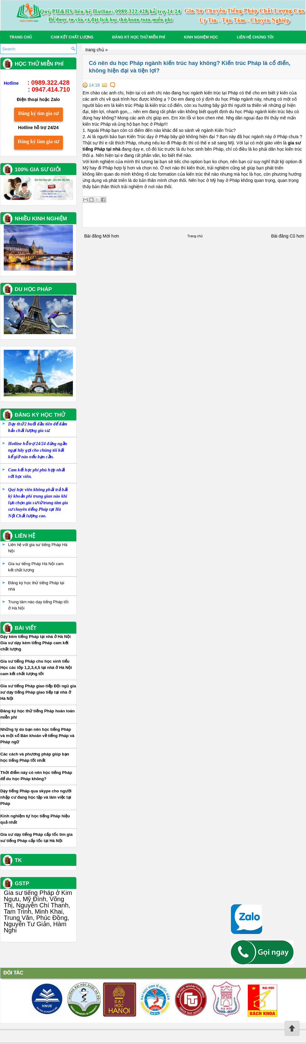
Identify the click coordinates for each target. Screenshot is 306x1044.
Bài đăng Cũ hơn (287, 235)
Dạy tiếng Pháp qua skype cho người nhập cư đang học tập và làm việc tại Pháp (35, 797)
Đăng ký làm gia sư (38, 141)
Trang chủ (20, 37)
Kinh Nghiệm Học (201, 37)
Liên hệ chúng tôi (255, 37)
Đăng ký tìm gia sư (38, 113)
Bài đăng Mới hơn (101, 235)
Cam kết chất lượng (72, 37)
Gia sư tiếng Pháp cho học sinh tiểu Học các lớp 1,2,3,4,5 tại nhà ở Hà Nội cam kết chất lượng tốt (36, 667)
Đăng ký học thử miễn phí (138, 37)
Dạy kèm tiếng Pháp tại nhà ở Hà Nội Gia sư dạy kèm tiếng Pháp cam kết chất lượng (35, 642)
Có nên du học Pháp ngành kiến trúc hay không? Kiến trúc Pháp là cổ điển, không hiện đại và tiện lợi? (189, 67)
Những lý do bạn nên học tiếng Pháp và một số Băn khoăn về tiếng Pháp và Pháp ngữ (37, 735)
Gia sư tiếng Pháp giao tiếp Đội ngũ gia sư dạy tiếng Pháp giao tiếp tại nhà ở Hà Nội (38, 692)
